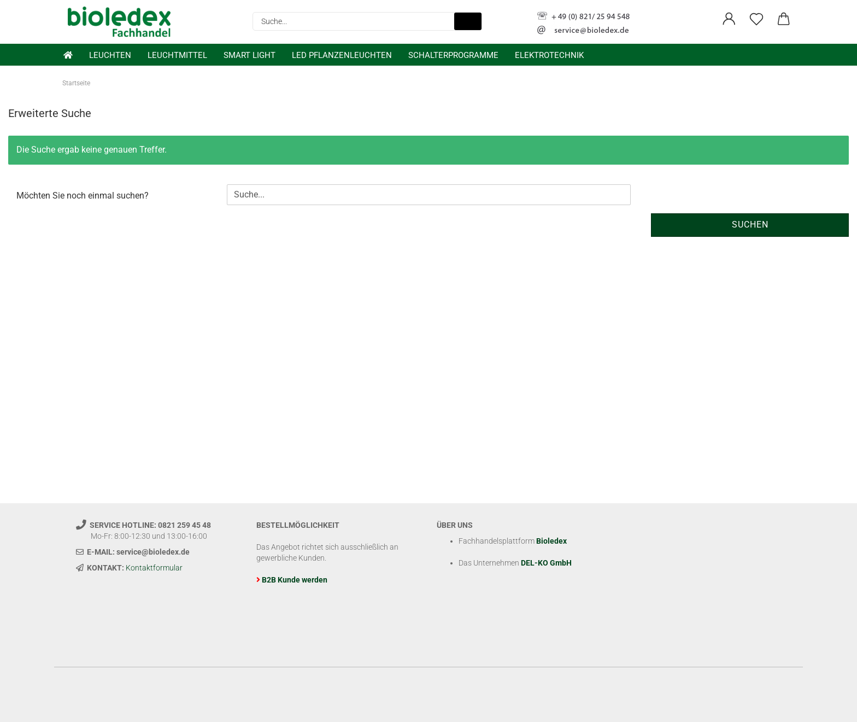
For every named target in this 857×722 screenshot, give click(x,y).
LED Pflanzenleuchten (342, 55)
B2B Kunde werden (294, 579)
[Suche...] (468, 21)
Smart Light (249, 55)
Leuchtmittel (177, 55)
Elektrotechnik (549, 55)
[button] (729, 19)
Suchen (750, 224)
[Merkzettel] (756, 19)
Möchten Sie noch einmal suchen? (82, 195)
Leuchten (110, 55)
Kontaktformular (154, 567)
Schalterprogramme (453, 55)
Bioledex (551, 541)
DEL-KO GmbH (546, 562)
